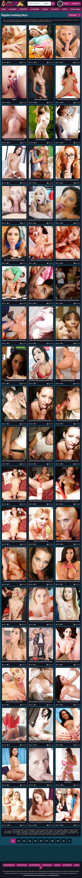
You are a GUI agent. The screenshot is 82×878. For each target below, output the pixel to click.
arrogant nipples (8, 832)
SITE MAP (57, 865)
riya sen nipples (17, 832)
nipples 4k (66, 830)
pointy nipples (61, 834)
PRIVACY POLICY (21, 865)
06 (41, 841)
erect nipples (49, 831)
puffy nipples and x (26, 832)
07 (46, 841)
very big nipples (17, 831)
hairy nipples (56, 832)
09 (58, 841)
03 (24, 841)
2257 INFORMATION (34, 865)
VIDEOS (64, 9)
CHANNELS (55, 9)
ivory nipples (31, 831)
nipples (51, 830)
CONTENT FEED (67, 865)
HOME (3, 9)
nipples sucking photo (30, 830)
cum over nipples (58, 830)
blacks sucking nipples (18, 830)
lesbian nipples (73, 831)
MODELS (45, 9)
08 (52, 841)
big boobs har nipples (51, 834)
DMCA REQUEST (47, 865)
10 (63, 841)
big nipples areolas (37, 832)
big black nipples (33, 834)
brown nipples (57, 831)
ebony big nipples (47, 832)
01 (13, 841)
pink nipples (25, 834)
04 (30, 841)
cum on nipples (8, 831)
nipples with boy (74, 830)
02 (18, 841)
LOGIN (66, 3)
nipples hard (63, 832)
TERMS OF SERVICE (9, 865)
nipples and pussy (40, 831)
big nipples (24, 831)
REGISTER (75, 3)
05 (35, 841)
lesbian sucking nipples (43, 830)
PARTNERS (23, 9)
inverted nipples (71, 832)
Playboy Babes (75, 9)
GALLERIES (12, 9)
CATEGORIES (34, 9)
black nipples (41, 834)
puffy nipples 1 (65, 831)
